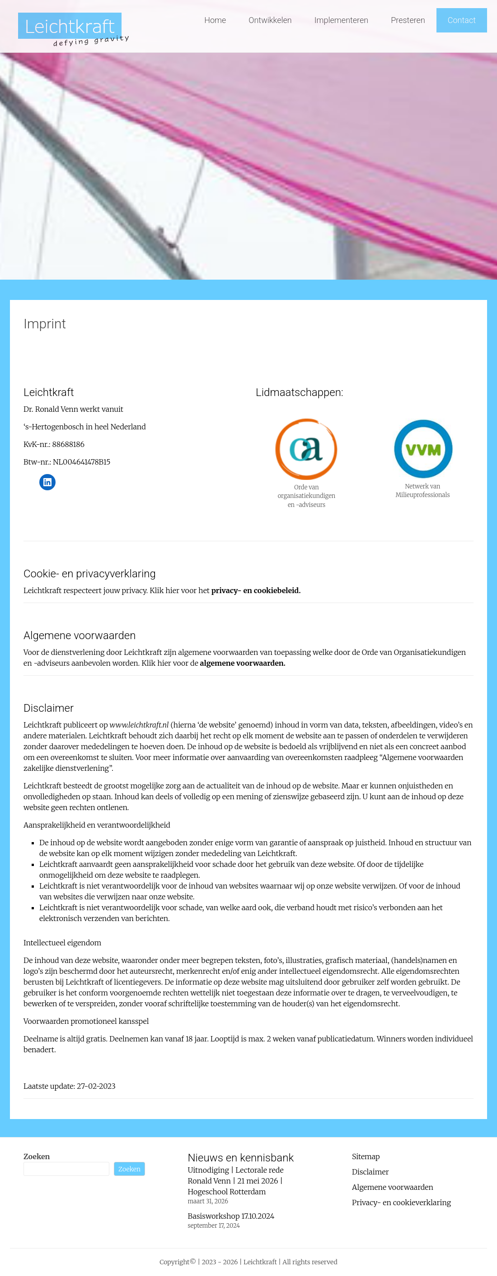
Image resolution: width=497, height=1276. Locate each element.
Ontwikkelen (270, 20)
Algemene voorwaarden (392, 1187)
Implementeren (341, 20)
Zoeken (36, 1156)
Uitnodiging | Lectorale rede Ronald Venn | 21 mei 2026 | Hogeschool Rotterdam (236, 1180)
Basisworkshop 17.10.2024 (231, 1216)
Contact (462, 20)
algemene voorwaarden (242, 663)
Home (215, 20)
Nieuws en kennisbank (241, 1158)
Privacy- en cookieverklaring (401, 1202)
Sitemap (366, 1156)
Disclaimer (370, 1171)
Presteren (408, 20)
